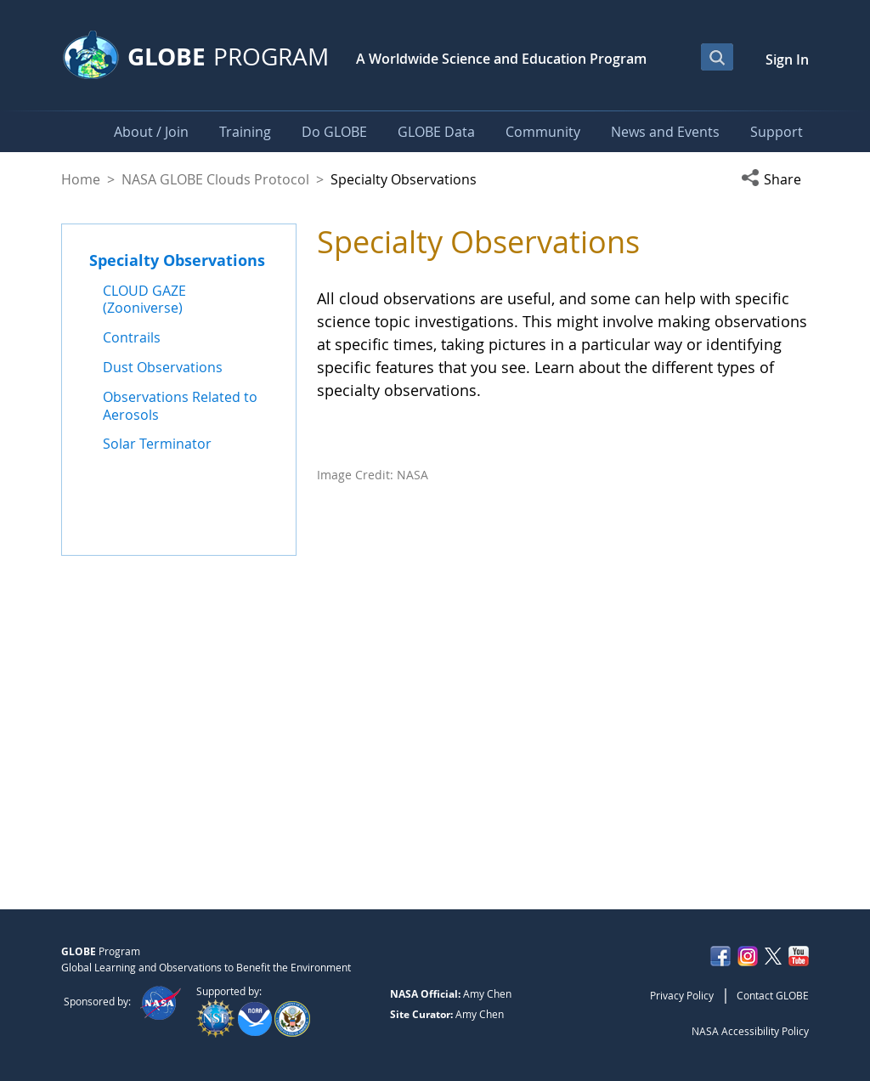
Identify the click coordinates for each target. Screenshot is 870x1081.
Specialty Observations (177, 260)
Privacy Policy (682, 995)
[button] (775, 179)
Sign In (787, 59)
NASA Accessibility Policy (750, 1031)
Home (80, 179)
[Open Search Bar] (717, 57)
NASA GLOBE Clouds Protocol (215, 179)
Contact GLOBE (773, 995)
